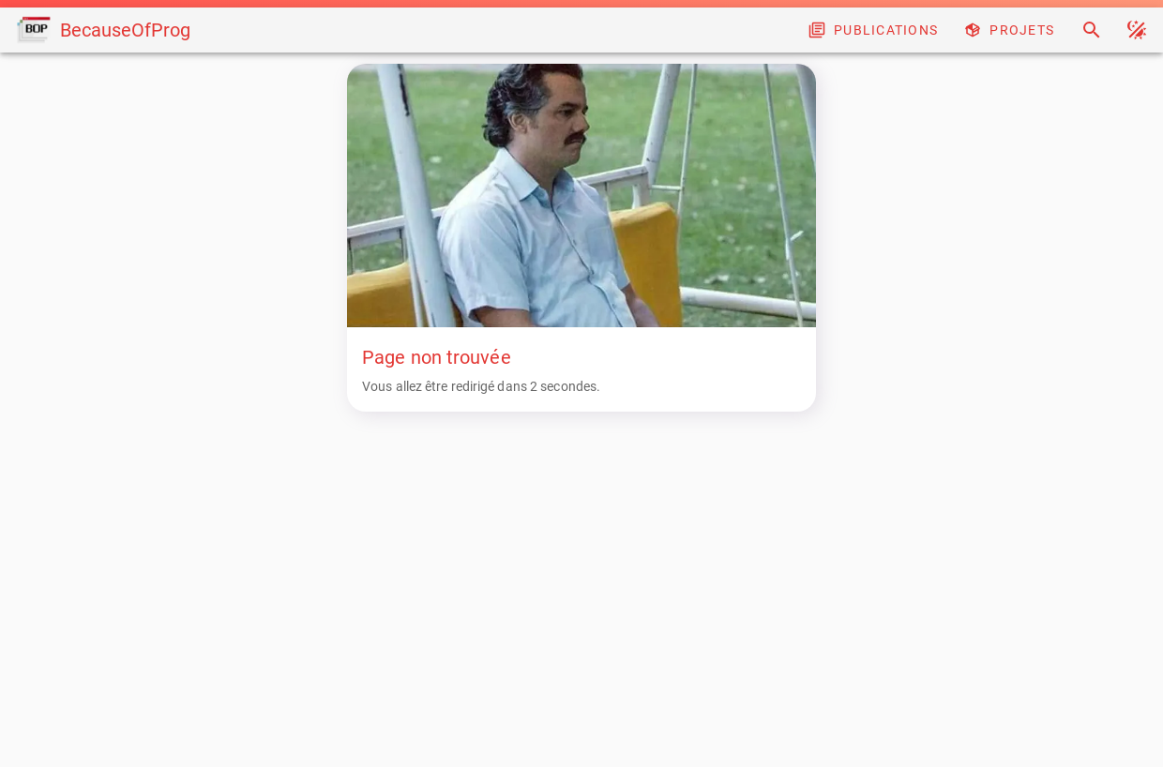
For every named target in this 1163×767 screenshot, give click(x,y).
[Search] (1091, 30)
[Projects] (1011, 30)
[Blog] (875, 30)
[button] (1136, 30)
